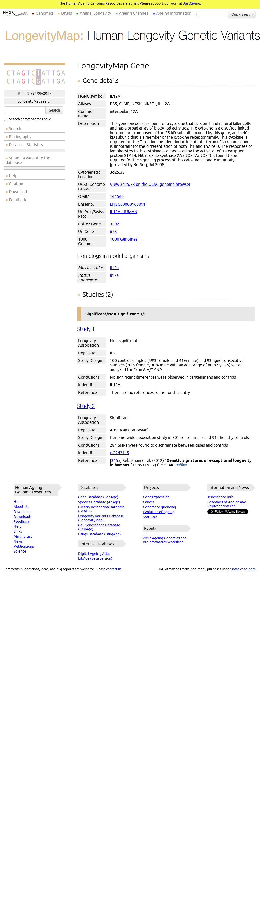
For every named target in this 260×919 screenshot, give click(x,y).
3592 (114, 224)
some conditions (243, 569)
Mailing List (23, 536)
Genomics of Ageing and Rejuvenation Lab (226, 504)
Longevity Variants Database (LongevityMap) (101, 518)
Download (18, 191)
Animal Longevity (95, 13)
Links (18, 531)
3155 (115, 460)
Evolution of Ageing (159, 512)
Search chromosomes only (27, 119)
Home (18, 502)
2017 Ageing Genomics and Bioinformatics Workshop (164, 540)
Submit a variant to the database (28, 160)
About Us (21, 507)
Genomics (44, 13)
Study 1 (86, 329)
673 (113, 231)
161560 (117, 196)
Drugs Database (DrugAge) (99, 534)
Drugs (66, 13)
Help (13, 175)
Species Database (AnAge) (99, 502)
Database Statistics (26, 144)
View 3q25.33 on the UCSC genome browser (150, 184)
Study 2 (86, 406)
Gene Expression (156, 497)
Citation (16, 183)
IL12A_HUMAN (123, 211)
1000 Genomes (123, 239)
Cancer (148, 502)
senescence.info (220, 497)
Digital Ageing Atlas (94, 554)
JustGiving (191, 3)
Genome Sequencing (159, 507)
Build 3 (23, 93)
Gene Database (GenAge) (98, 497)
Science (20, 551)
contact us (113, 569)
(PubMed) (181, 465)
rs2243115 (119, 452)
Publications (24, 546)
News (18, 541)
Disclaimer (22, 512)
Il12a (114, 267)
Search (54, 110)
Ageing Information (173, 13)
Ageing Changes (133, 13)
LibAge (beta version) (95, 558)
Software (150, 517)
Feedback (17, 199)
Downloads (22, 516)
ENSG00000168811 (127, 204)
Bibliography (20, 136)
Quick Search (242, 14)
